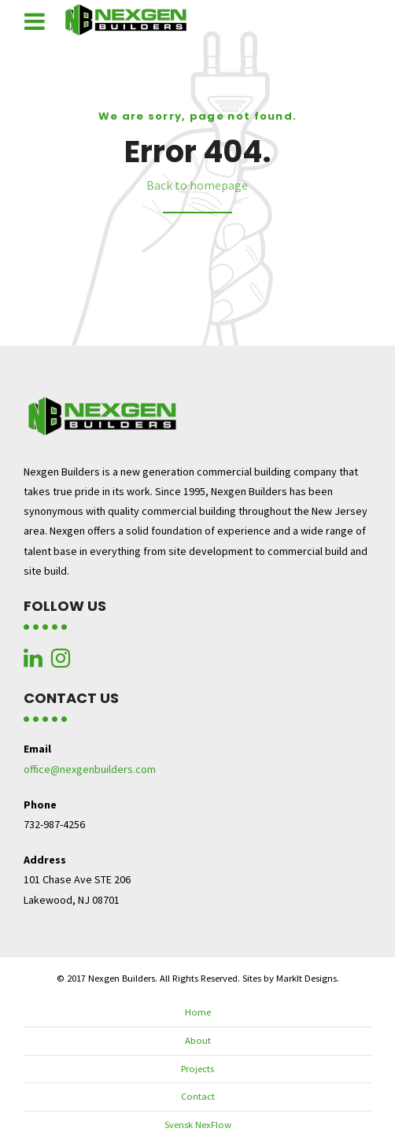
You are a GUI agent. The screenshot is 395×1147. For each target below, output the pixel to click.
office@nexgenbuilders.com (90, 769)
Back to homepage (197, 185)
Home (198, 1012)
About (198, 1040)
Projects (197, 1069)
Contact (198, 1096)
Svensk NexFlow (197, 1124)
